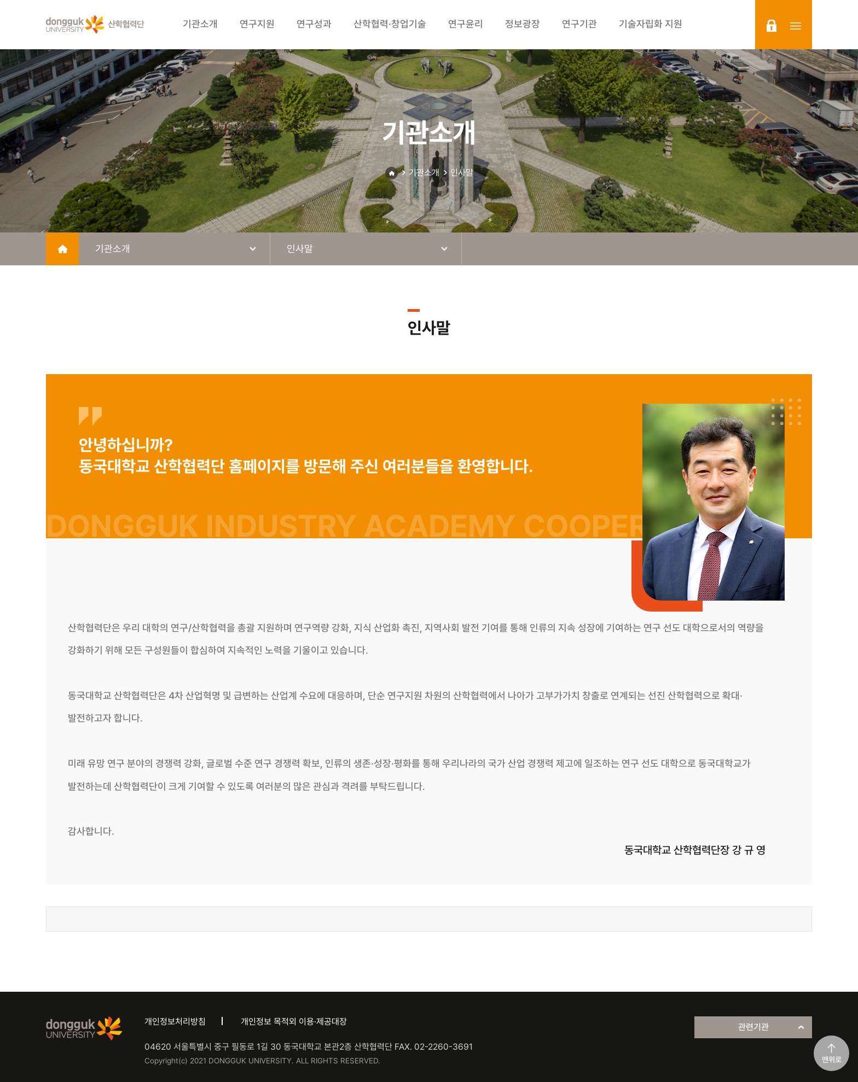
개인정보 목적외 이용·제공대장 (294, 1021)
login (771, 25)
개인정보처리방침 (175, 1021)
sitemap (795, 25)
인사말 (461, 172)
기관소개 (424, 172)
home (62, 248)
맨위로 (832, 1059)
